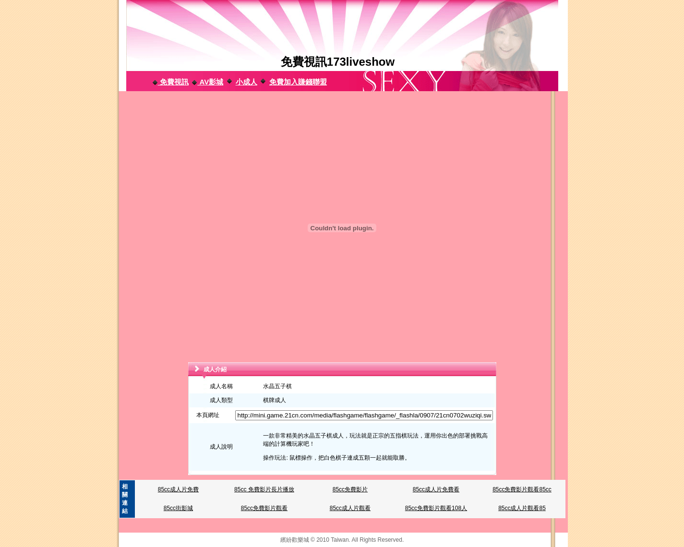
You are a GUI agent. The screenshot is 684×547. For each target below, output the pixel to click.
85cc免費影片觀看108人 (436, 508)
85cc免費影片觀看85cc (522, 489)
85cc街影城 (178, 508)
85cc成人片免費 (178, 489)
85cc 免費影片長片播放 (264, 489)
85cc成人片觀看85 (522, 508)
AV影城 (207, 82)
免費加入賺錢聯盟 (298, 82)
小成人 (246, 82)
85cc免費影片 (350, 489)
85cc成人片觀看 (350, 508)
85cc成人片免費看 (436, 489)
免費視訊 (170, 82)
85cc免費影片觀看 (264, 508)
